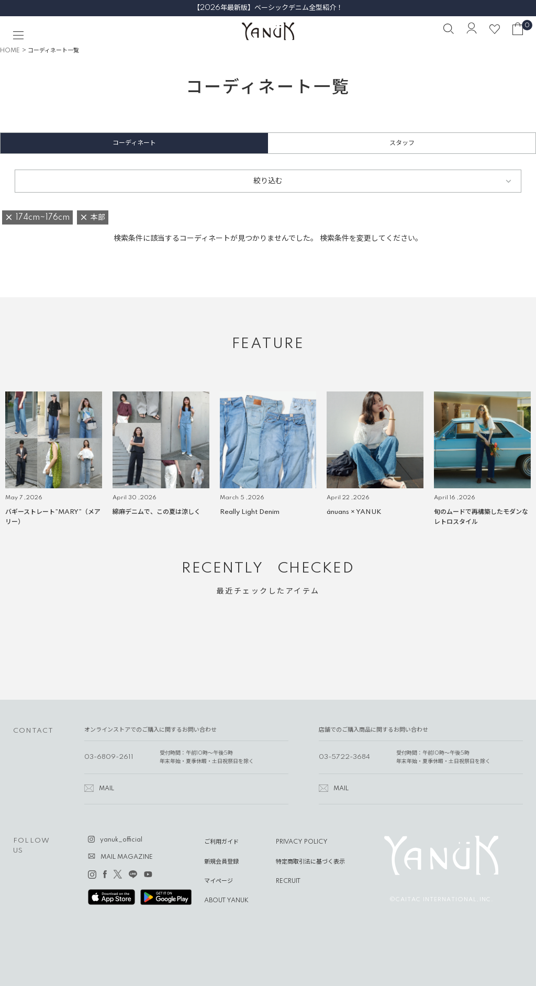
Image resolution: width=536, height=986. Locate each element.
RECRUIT (288, 881)
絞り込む (268, 181)
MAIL (106, 789)
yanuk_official (121, 840)
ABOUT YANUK (226, 901)
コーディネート (134, 143)
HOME (10, 51)
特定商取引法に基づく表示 (310, 862)
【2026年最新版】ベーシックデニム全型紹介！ (268, 8)
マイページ (218, 881)
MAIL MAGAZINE (126, 857)
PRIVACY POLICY (302, 842)
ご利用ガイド (221, 842)
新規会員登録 (221, 862)
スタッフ (402, 143)
